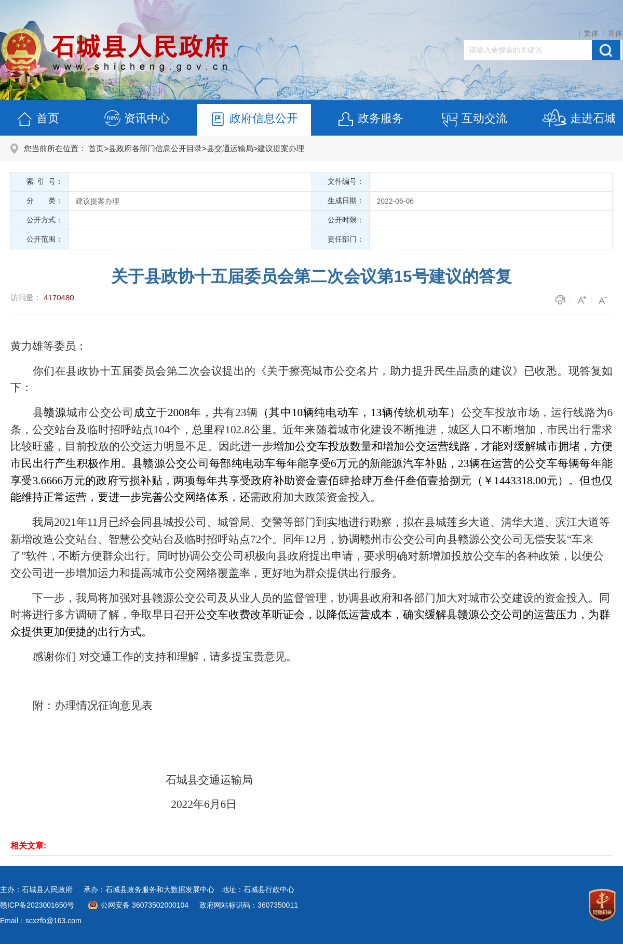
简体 (615, 33)
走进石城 (578, 120)
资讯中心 (136, 120)
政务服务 (370, 120)
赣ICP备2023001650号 (37, 905)
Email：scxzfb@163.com (41, 920)
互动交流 (474, 120)
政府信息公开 (253, 120)
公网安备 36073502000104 (144, 905)
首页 (37, 120)
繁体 (591, 33)
